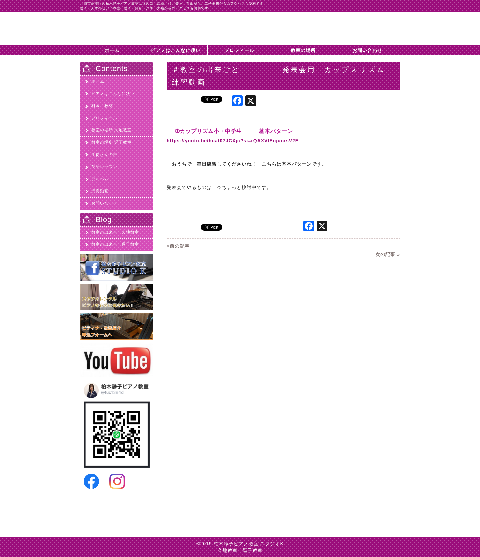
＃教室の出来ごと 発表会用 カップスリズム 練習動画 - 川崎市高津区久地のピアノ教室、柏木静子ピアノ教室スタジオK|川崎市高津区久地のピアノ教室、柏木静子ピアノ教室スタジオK (120, 28)
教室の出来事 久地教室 (115, 232)
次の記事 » (387, 254)
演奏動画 (100, 191)
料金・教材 (102, 105)
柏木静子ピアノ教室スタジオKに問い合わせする (366, 32)
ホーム (112, 50)
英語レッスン (104, 166)
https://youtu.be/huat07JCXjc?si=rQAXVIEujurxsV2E (233, 140)
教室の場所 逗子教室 (111, 142)
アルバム (100, 179)
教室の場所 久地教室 (111, 130)
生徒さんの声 (104, 154)
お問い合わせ (367, 50)
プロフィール (239, 50)
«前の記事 (178, 246)
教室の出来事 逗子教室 (115, 244)
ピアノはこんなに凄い (176, 50)
